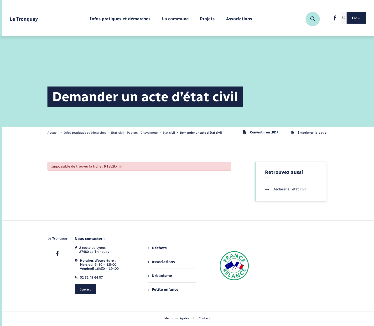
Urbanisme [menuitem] (160, 275)
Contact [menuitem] (204, 318)
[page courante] (201, 132)
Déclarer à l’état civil (285, 189)
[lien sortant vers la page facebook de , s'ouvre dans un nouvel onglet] (335, 19)
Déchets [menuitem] (157, 248)
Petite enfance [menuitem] (163, 289)
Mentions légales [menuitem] (176, 318)
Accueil (52, 132)
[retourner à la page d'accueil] (24, 19)
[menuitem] (120, 19)
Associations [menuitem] (161, 262)
